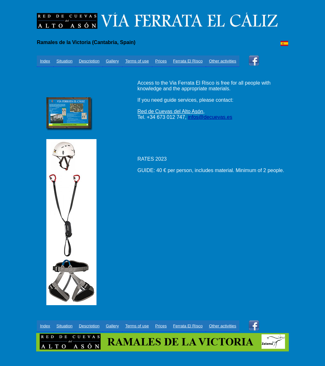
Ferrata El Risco (187, 61)
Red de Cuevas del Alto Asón (170, 111)
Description (89, 61)
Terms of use (137, 61)
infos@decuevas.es (210, 117)
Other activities (222, 61)
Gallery (112, 61)
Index (45, 61)
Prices (161, 61)
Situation (64, 61)
